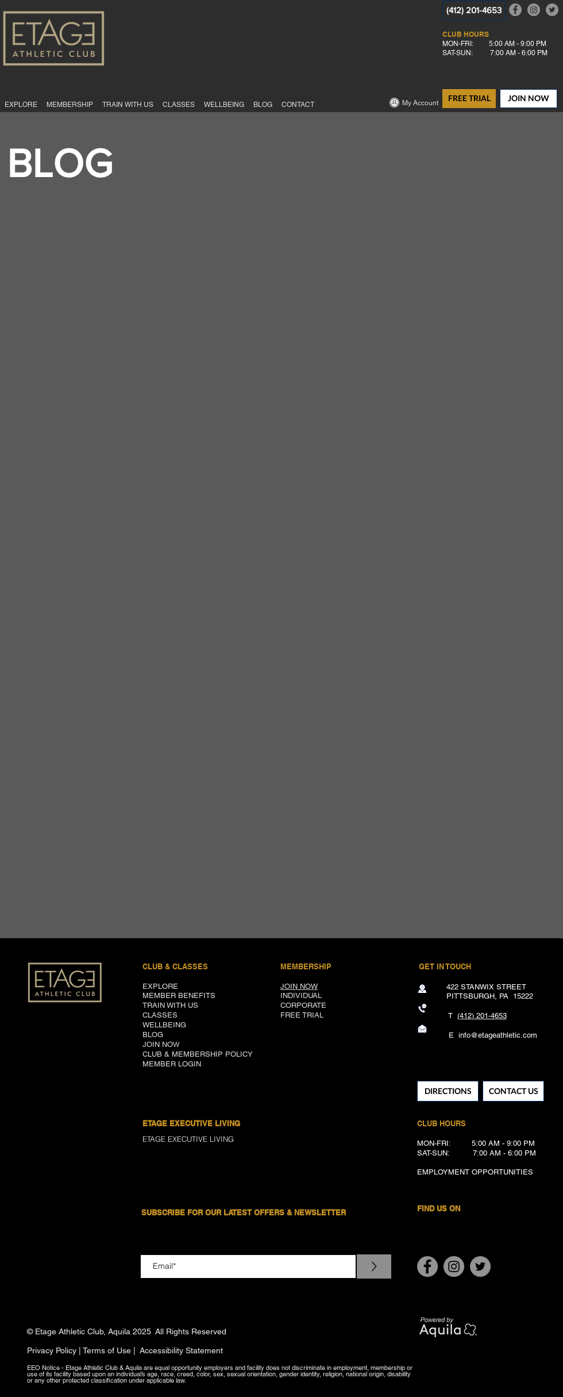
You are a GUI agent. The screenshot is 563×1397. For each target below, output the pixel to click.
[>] (374, 1266)
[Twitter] (552, 9)
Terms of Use (107, 1350)
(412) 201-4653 (482, 1015)
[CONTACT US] (513, 1091)
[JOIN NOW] (528, 98)
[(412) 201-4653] (474, 10)
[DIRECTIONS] (448, 1091)
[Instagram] (533, 9)
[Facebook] (515, 9)
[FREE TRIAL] (469, 98)
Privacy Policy (51, 1350)
